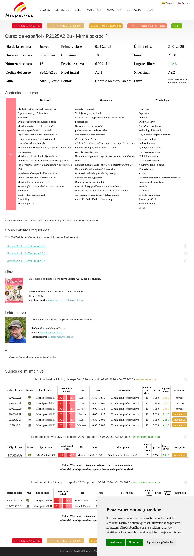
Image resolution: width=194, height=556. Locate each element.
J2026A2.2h (15, 414)
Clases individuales (106, 25)
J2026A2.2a (15, 397)
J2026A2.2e (15, 408)
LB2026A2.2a (14, 500)
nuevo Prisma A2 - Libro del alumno (65, 300)
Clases (45, 9)
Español (167, 3)
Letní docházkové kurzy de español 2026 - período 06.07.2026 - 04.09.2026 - (109, 482)
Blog (150, 9)
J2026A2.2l (15, 425)
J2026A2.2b (15, 403)
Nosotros (114, 9)
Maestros (94, 9)
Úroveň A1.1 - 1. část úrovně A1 (97, 246)
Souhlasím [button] (116, 542)
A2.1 (61, 397)
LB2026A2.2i (14, 506)
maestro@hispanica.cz (51, 332)
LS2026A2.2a (15, 455)
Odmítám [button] (134, 542)
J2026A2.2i (15, 419)
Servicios (62, 9)
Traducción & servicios (147, 25)
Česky (182, 3)
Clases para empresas (65, 25)
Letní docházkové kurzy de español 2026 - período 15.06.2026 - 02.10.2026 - (109, 436)
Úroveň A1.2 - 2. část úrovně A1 (97, 253)
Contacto (134, 9)
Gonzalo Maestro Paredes (60, 336)
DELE (78, 9)
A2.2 (71, 397)
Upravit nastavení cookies (70, 551)
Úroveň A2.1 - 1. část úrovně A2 (97, 260)
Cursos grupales (27, 25)
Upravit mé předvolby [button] (160, 542)
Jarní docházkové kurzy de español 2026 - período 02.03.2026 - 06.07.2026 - (110, 379)
